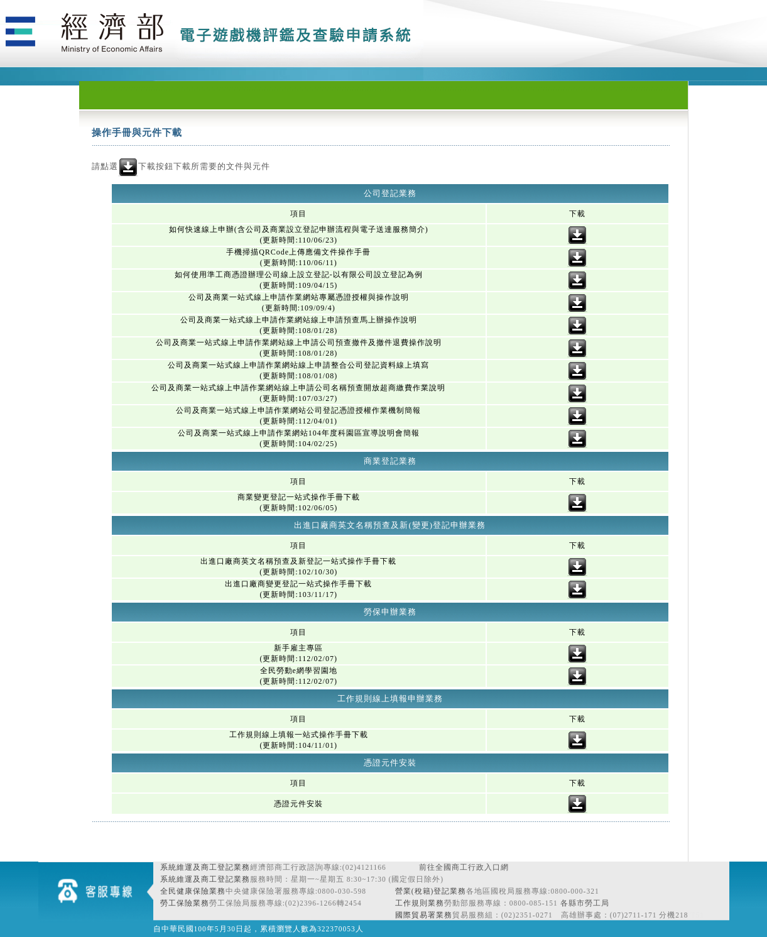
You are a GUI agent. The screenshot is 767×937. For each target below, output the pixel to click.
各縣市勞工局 (584, 903)
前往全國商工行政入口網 (464, 867)
